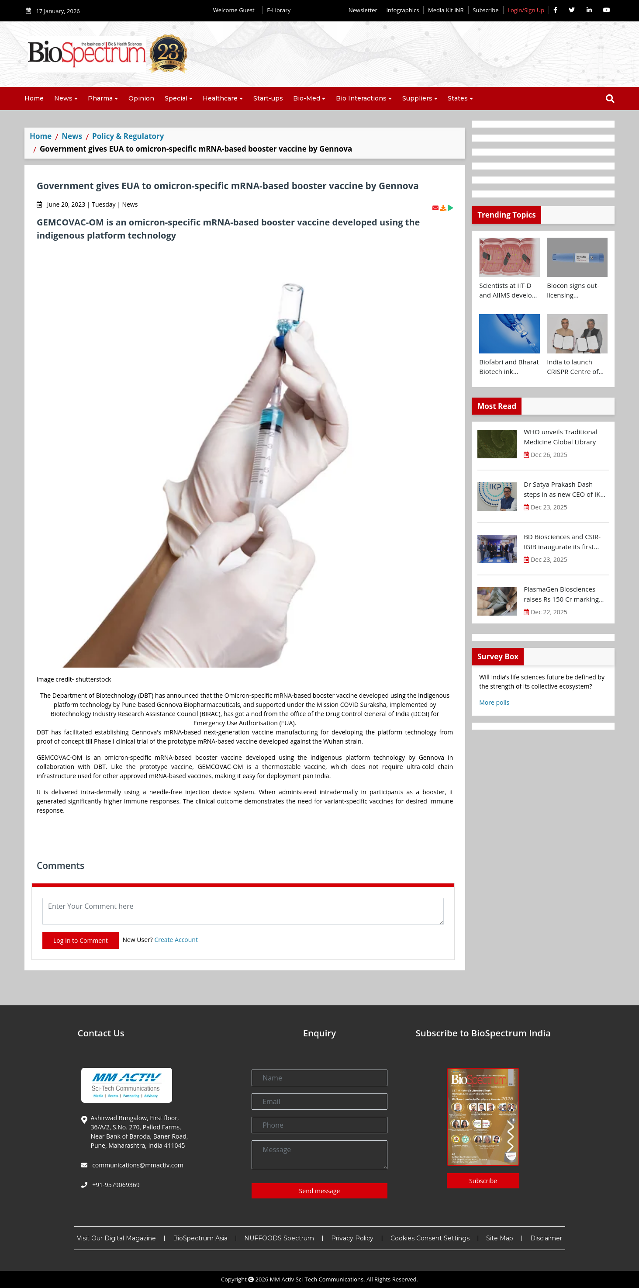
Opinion (141, 98)
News (63, 98)
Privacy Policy (352, 1238)
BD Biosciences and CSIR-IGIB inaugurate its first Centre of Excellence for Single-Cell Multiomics (562, 541)
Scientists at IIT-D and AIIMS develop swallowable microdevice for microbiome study (507, 290)
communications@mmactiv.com (137, 1165)
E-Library (278, 10)
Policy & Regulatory (128, 136)
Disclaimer (546, 1238)
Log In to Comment (80, 940)
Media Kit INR (446, 10)
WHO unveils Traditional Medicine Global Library (561, 436)
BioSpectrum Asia (200, 1238)
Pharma (100, 98)
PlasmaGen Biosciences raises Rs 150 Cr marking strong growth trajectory (561, 594)
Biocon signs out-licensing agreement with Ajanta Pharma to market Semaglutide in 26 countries (574, 290)
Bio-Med (306, 98)
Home (34, 98)
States (458, 98)
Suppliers (417, 98)
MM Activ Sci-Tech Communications (317, 1279)
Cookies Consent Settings (430, 1238)
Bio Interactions (361, 98)
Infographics (402, 10)
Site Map (499, 1238)
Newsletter (363, 10)
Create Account (176, 939)
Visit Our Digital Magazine (116, 1238)
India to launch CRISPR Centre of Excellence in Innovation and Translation (572, 367)
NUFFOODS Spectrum (279, 1238)
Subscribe (485, 10)
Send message (319, 1191)
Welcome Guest (235, 10)
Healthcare (220, 98)
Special (176, 98)
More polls (494, 702)
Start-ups (268, 98)
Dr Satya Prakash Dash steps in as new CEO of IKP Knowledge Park (564, 489)
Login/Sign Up (526, 10)
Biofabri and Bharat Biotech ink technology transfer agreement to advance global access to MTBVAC (509, 367)
